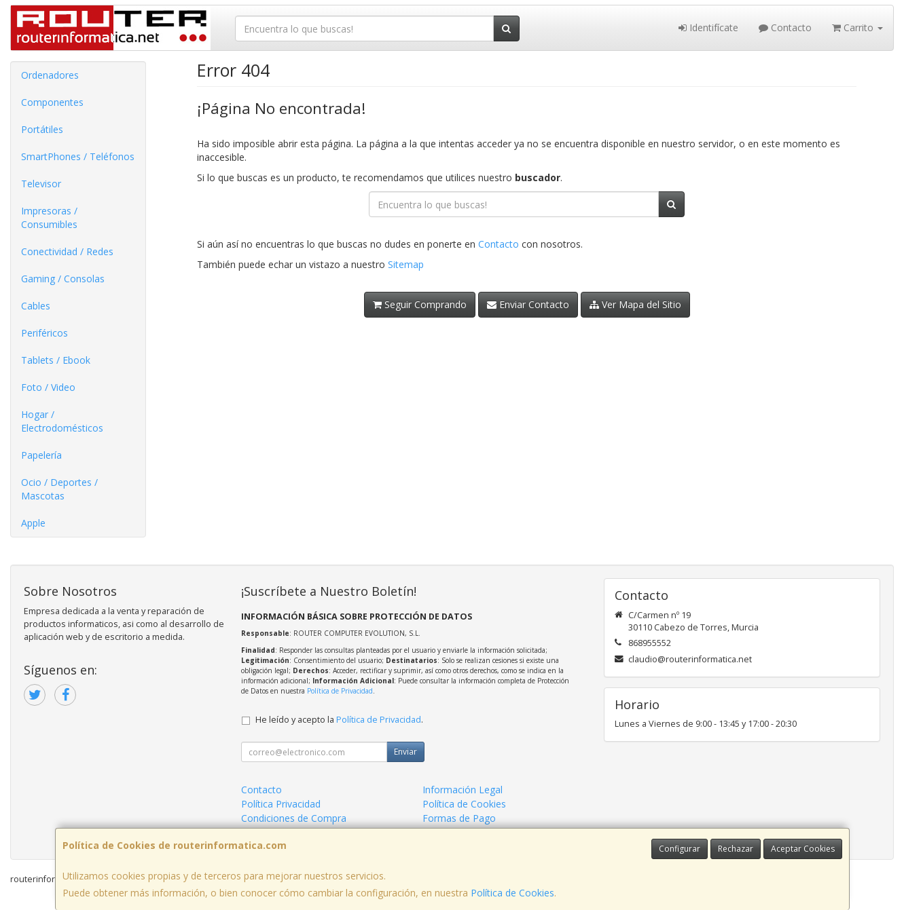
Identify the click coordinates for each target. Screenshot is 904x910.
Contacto (785, 27)
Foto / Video (48, 387)
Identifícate (708, 27)
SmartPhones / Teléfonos (77, 156)
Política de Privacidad (340, 691)
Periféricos (44, 332)
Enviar (405, 751)
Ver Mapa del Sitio (635, 304)
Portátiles (42, 129)
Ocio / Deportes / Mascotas (59, 489)
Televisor (41, 183)
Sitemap (406, 264)
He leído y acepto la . (339, 719)
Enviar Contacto (528, 304)
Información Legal (462, 789)
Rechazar (735, 848)
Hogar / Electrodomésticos (62, 421)
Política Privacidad (281, 803)
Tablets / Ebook (55, 360)
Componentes (52, 102)
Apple (33, 522)
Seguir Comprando (420, 304)
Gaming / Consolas (63, 278)
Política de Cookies (512, 892)
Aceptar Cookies (803, 848)
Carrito (857, 27)
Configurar (679, 848)
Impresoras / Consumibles (49, 217)
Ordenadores (50, 75)
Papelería (41, 455)
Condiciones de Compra (293, 818)
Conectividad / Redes (67, 251)
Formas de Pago (459, 818)
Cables (35, 305)
